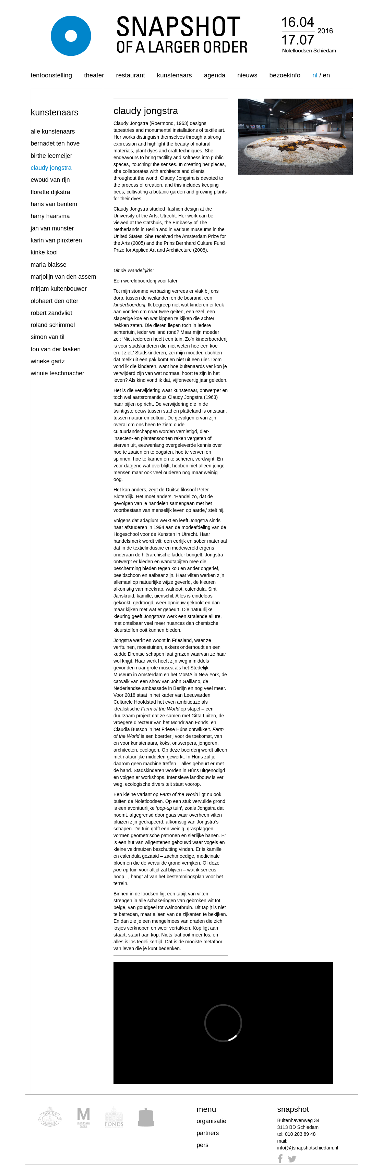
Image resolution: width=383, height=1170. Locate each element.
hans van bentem (54, 204)
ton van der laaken (56, 349)
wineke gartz (48, 361)
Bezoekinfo (285, 75)
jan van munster (52, 228)
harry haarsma (50, 216)
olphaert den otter (55, 301)
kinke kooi (44, 252)
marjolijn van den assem (63, 276)
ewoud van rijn (50, 179)
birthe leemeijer (51, 155)
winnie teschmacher (57, 373)
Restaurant (130, 75)
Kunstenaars (174, 75)
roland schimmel (53, 325)
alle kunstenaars (53, 131)
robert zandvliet (51, 313)
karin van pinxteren (56, 240)
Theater (94, 75)
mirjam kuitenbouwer (59, 288)
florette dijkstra (50, 192)
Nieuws (247, 75)
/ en (324, 75)
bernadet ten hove (55, 143)
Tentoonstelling (51, 75)
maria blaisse (49, 264)
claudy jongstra (51, 167)
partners (208, 1133)
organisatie (212, 1121)
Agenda (214, 75)
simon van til (47, 337)
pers (202, 1145)
